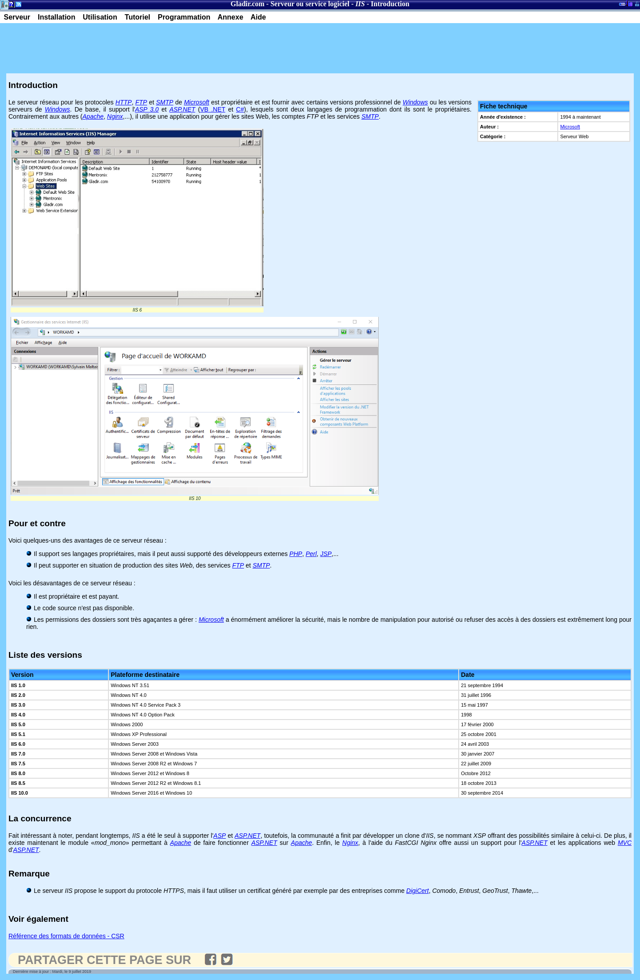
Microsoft (570, 126)
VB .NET (212, 109)
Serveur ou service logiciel (309, 4)
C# (240, 109)
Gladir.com (247, 4)
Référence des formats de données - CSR (66, 936)
